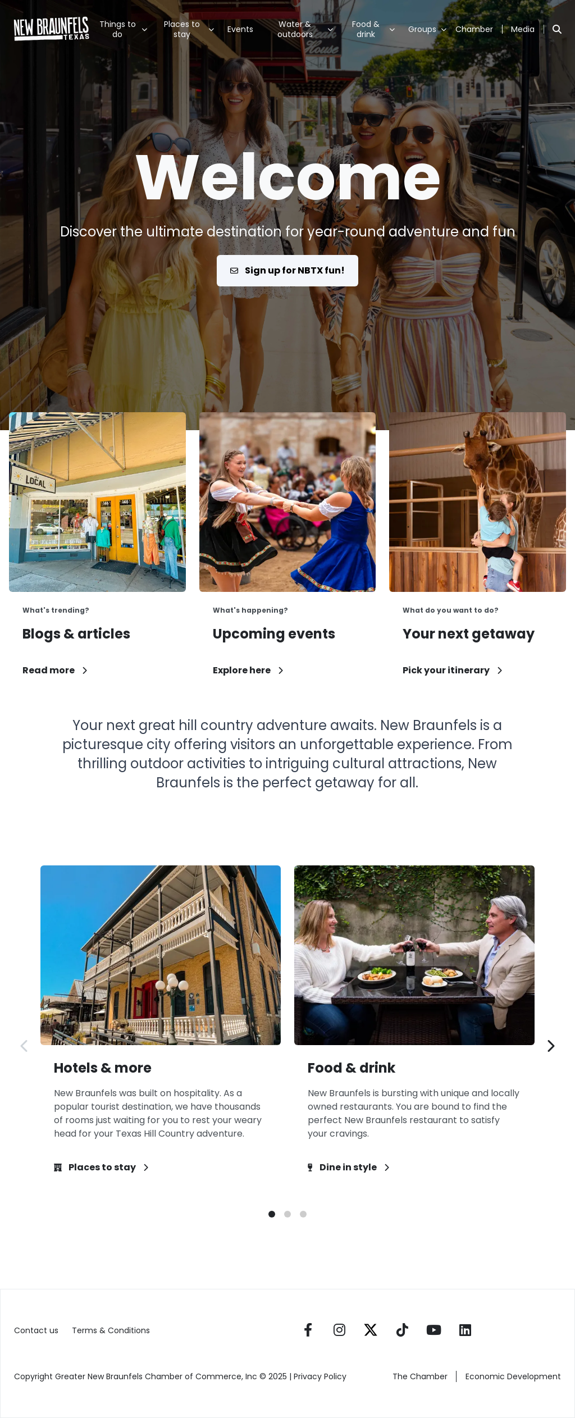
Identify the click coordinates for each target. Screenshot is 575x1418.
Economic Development (513, 1376)
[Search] (557, 29)
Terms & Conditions (111, 1330)
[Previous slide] (24, 1045)
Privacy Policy (321, 1376)
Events (240, 29)
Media (523, 29)
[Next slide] (550, 1045)
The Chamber (420, 1376)
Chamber (474, 29)
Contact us (36, 1330)
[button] (271, 1214)
